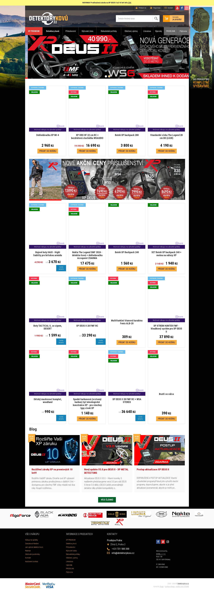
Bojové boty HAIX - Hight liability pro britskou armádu (47, 254)
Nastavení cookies (31, 561)
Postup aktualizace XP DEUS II (153, 469)
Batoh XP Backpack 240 (127, 252)
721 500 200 (120, 548)
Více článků (107, 499)
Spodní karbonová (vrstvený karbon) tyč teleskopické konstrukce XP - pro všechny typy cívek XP (87, 404)
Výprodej (158, 31)
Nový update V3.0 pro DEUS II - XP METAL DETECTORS (106, 471)
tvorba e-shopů (170, 586)
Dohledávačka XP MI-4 (47, 135)
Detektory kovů (52, 31)
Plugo (162, 586)
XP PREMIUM (33, 31)
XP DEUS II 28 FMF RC (87, 325)
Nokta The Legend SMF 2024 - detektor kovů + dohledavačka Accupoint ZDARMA (87, 255)
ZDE (129, 3)
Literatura (147, 31)
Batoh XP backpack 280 (127, 135)
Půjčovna (183, 31)
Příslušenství (71, 31)
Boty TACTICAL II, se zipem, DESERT (47, 327)
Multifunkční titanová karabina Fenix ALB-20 (126, 322)
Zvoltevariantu (61, 268)
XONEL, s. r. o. (161, 554)
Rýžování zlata (87, 31)
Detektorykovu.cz (183, 584)
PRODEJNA (170, 31)
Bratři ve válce (166, 394)
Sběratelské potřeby (109, 31)
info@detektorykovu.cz (123, 553)
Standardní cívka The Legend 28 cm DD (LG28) (166, 136)
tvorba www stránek (182, 586)
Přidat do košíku (47, 151)
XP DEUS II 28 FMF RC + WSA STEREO (126, 401)
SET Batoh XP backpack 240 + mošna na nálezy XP (166, 254)
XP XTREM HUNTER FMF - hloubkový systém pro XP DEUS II (166, 328)
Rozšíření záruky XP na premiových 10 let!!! (52, 471)
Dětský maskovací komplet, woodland (48, 401)
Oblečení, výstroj (131, 31)
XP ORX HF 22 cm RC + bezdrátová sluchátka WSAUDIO (87, 136)
